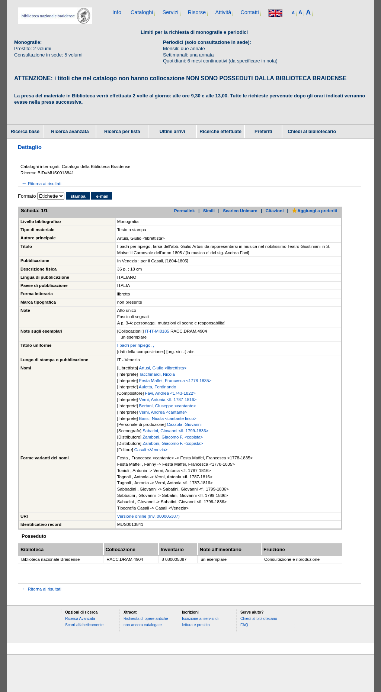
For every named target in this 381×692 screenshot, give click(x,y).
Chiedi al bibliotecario (312, 131)
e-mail (102, 196)
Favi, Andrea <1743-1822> (170, 393)
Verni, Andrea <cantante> (163, 412)
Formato (27, 196)
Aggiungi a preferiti (314, 210)
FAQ (244, 625)
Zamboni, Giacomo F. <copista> (173, 437)
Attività (223, 12)
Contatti (249, 12)
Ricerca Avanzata (80, 619)
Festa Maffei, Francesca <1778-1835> (175, 380)
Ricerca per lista (122, 131)
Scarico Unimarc (240, 210)
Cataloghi (142, 12)
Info (116, 12)
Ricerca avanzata (70, 131)
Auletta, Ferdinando (157, 387)
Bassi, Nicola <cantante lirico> (167, 418)
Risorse (197, 12)
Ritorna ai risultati (40, 183)
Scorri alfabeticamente (84, 625)
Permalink (184, 210)
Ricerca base (25, 131)
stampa (78, 196)
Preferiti (263, 131)
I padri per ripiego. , (135, 345)
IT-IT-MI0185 (157, 331)
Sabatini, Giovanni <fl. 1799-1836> (175, 431)
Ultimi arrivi (172, 131)
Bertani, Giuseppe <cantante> (167, 406)
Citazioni (275, 210)
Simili (209, 210)
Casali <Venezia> (151, 449)
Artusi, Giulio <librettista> (163, 368)
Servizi (171, 12)
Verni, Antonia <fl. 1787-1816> (168, 399)
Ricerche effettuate (220, 131)
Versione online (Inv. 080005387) (148, 516)
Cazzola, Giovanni (184, 424)
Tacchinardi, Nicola (157, 374)
